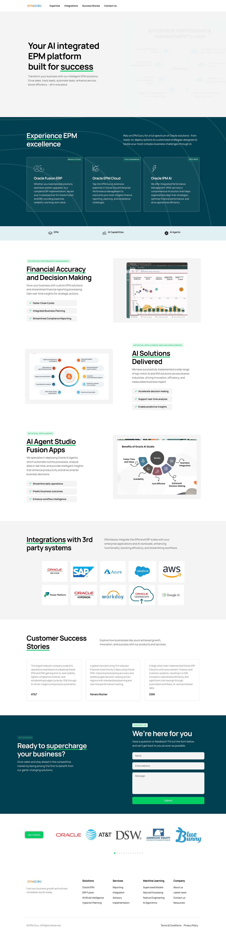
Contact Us (110, 6)
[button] (114, 853)
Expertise (55, 6)
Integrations (71, 6)
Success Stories (91, 6)
